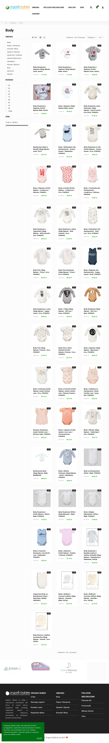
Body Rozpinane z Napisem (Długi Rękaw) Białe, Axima (66, 69)
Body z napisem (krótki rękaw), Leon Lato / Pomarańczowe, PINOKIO (66, 433)
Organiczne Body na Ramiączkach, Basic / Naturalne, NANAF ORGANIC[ (40, 597)
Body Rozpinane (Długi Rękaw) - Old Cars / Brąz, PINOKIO (92, 311)
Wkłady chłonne (87, 711)
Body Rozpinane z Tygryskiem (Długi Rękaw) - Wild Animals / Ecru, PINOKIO (42, 232)
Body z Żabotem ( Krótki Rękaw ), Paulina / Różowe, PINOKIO (66, 553)
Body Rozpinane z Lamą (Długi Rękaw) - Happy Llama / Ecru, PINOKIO (41, 311)
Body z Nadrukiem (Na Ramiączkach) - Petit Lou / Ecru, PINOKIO (92, 231)
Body (9, 42)
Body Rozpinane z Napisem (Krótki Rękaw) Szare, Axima (91, 69)
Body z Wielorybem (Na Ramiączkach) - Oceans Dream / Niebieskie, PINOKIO (67, 150)
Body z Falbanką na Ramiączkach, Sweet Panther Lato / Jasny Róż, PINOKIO (91, 392)
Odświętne (11, 61)
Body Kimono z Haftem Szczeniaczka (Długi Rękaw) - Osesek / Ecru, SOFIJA (41, 638)
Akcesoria (10, 71)
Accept (39, 738)
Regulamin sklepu (37, 713)
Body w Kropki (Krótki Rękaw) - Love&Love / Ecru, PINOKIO (66, 190)
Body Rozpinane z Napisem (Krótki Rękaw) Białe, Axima (40, 108)
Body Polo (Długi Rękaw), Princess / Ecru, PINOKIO (41, 350)
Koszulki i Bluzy (12, 49)
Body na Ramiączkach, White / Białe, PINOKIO (92, 472)
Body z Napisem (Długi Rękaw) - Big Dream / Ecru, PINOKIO (92, 350)
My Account (103, 7)
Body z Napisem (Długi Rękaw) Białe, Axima (66, 107)
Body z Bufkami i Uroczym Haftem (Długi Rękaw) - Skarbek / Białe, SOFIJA (67, 597)
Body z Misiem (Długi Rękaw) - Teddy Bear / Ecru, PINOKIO (92, 432)
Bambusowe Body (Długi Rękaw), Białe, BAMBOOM (40, 473)
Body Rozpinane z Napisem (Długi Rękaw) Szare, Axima (41, 69)
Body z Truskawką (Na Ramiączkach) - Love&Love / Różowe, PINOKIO (92, 191)
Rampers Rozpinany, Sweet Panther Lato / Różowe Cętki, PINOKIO (41, 432)
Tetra (83, 716)
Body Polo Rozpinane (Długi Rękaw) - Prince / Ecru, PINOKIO (66, 272)
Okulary (10, 74)
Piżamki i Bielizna (13, 65)
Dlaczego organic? (38, 702)
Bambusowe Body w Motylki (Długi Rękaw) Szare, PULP (41, 149)
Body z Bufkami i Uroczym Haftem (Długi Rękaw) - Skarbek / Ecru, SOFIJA (92, 597)
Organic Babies (38, 693)
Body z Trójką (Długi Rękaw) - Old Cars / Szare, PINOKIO (65, 311)
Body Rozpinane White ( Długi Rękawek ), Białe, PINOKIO (67, 514)
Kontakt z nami (36, 707)
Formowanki (86, 706)
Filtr (34, 37)
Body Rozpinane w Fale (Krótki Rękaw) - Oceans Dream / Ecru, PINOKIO (92, 149)
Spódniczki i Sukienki (14, 55)
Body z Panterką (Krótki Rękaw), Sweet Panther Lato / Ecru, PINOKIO (42, 391)
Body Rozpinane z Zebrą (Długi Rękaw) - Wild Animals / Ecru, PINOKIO (67, 232)
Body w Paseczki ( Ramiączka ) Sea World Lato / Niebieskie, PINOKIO (41, 554)
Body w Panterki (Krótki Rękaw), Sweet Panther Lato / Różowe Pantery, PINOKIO (67, 392)
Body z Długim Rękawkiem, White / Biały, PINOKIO (91, 514)
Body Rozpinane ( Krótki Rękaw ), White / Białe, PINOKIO (41, 514)
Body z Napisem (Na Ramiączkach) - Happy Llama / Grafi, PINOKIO (92, 272)
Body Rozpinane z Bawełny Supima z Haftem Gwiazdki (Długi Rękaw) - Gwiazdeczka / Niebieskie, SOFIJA (92, 555)
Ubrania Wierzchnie (14, 58)
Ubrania (60, 693)
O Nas (33, 697)
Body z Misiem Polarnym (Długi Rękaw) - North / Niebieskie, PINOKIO (67, 474)
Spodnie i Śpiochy (13, 52)
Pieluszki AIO (86, 700)
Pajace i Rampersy (13, 46)
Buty (8, 68)
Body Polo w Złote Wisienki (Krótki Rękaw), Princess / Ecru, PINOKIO (67, 351)
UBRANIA (9, 37)
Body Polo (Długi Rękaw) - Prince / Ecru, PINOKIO (41, 272)
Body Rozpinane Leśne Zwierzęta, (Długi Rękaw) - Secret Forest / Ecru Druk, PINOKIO (92, 109)
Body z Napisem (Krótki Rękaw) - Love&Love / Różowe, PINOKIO (41, 190)
